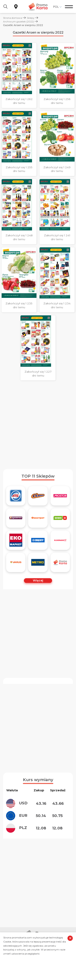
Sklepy (30, 17)
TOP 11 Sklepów (38, 476)
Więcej (38, 580)
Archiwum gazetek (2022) (18, 21)
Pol (56, 7)
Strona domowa (12, 17)
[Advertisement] (38, 424)
